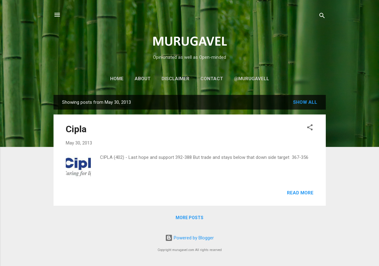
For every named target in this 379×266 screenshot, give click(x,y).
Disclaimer (175, 78)
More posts (189, 217)
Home (117, 78)
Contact (211, 78)
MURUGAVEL (189, 42)
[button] (310, 128)
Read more (300, 193)
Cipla (76, 129)
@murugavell (251, 78)
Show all (305, 102)
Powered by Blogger (189, 238)
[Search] (322, 16)
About (142, 78)
